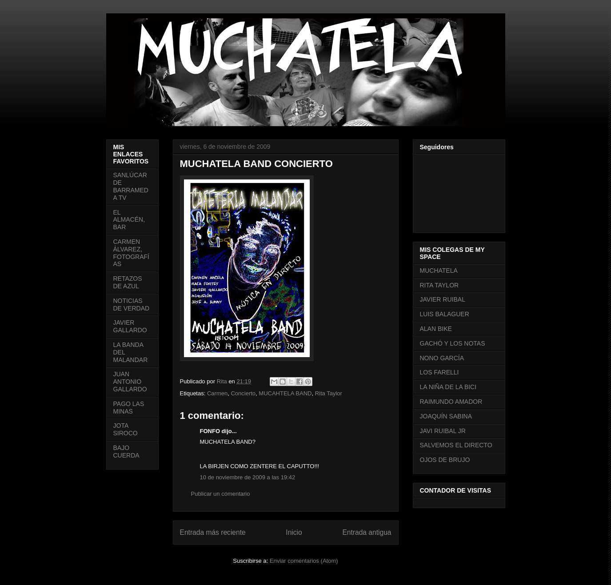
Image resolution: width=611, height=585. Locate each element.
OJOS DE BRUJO (445, 459)
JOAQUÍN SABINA (446, 416)
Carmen (217, 393)
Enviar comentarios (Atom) (304, 560)
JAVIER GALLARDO (130, 326)
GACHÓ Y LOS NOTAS (452, 343)
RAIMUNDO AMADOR (451, 401)
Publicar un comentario (220, 493)
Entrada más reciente (213, 532)
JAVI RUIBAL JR (443, 430)
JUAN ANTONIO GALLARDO (130, 381)
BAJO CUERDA (126, 451)
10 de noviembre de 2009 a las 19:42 (248, 477)
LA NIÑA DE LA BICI (448, 386)
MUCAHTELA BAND (285, 393)
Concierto (243, 393)
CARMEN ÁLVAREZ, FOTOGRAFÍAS (131, 252)
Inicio (294, 532)
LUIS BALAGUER (444, 314)
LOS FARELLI (439, 372)
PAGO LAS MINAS (128, 407)
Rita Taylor (328, 393)
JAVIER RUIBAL (442, 299)
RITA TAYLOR (439, 285)
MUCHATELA (439, 270)
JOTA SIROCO (125, 429)
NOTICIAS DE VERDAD (131, 304)
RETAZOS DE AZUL (127, 282)
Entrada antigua (366, 532)
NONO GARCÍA (442, 358)
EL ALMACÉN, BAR (129, 220)
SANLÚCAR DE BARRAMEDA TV (130, 186)
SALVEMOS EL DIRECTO (456, 445)
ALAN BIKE (436, 328)
